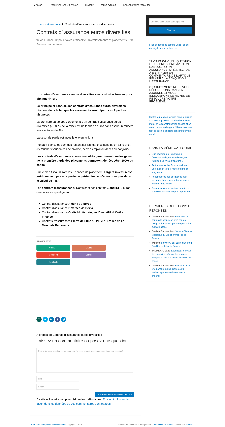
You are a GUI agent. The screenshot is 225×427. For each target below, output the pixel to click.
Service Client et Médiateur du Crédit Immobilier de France (172, 235)
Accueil (38, 5)
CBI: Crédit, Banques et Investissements (48, 418)
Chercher (171, 30)
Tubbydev (189, 418)
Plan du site (158, 418)
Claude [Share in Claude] (76, 248)
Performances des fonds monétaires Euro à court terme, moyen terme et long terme (170, 169)
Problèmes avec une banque (64, 5)
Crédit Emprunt (108, 5)
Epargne (89, 5)
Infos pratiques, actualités (136, 5)
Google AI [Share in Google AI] (103, 248)
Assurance (47, 40)
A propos (169, 418)
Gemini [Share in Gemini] (49, 255)
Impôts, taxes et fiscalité (70, 40)
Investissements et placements (107, 40)
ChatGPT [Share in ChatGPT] (49, 248)
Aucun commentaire (49, 44)
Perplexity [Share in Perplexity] (76, 255)
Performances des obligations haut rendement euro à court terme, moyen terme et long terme (171, 180)
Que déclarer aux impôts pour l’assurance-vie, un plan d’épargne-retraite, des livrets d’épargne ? (169, 157)
